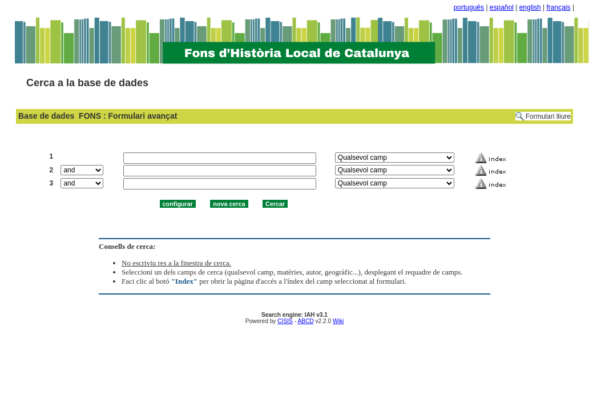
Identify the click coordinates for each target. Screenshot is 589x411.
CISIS (285, 321)
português (469, 7)
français (559, 7)
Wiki (338, 321)
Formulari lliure (548, 116)
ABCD (305, 321)
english (530, 7)
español (502, 7)
